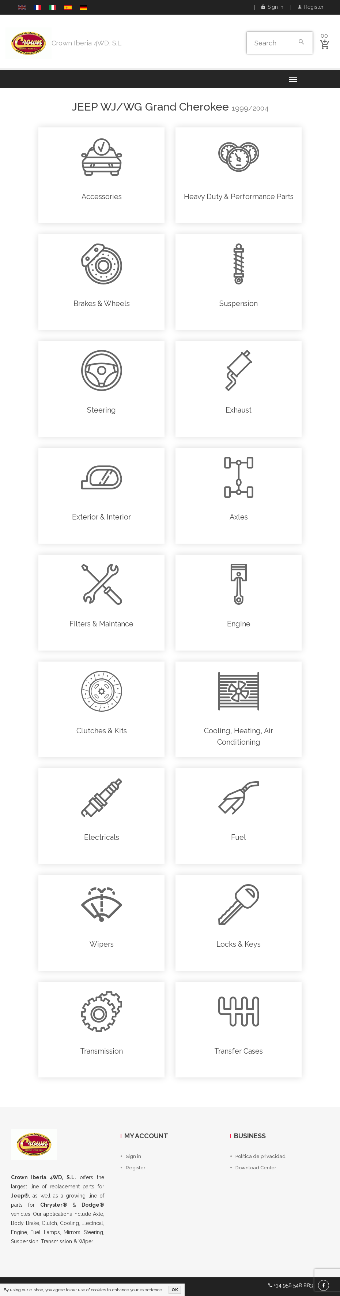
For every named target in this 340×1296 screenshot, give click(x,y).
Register (311, 7)
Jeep (85, 106)
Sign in (272, 7)
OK (174, 1289)
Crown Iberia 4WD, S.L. (87, 43)
